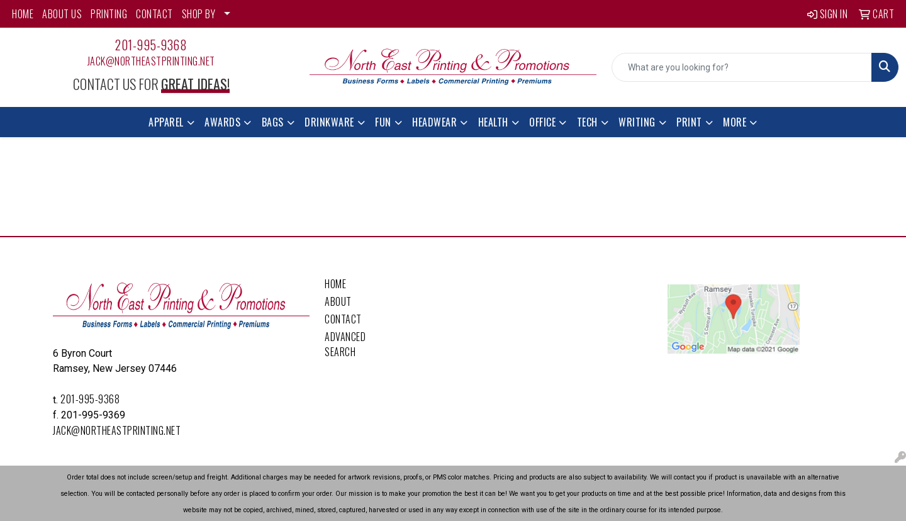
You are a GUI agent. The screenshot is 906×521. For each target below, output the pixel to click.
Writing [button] (637, 122)
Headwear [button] (434, 122)
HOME (22, 13)
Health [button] (493, 122)
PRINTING (109, 13)
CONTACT (154, 13)
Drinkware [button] (329, 122)
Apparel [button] (166, 122)
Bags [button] (273, 122)
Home (335, 283)
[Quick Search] (742, 67)
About (338, 301)
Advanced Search (345, 344)
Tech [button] (587, 122)
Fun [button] (383, 122)
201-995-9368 (151, 44)
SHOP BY (199, 13)
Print (689, 122)
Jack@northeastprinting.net (151, 61)
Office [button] (542, 122)
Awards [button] (222, 122)
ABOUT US (62, 13)
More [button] (734, 122)
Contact (343, 319)
